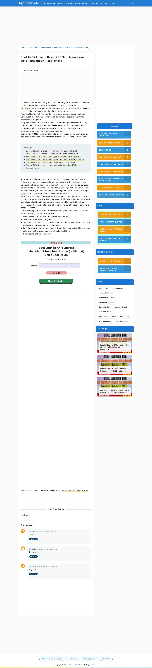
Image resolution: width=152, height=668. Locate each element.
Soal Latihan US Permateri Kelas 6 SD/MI (111, 179)
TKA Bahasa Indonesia (107, 316)
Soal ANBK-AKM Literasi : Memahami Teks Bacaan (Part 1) (52, 151)
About (44, 659)
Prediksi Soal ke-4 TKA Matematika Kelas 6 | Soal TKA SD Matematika (114, 391)
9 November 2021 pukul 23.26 (48, 549)
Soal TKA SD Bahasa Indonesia (108, 135)
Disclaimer (72, 659)
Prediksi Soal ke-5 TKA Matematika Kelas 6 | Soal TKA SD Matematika (114, 370)
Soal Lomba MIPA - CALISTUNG (112, 195)
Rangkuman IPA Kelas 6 (110, 261)
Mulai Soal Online (56, 281)
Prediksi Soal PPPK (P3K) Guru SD (110, 239)
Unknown (33, 531)
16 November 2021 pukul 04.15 (48, 566)
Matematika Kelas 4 (106, 293)
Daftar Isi (106, 659)
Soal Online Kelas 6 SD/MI (111, 171)
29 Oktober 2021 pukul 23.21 (47, 532)
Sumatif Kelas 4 (105, 307)
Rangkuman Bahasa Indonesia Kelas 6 (108, 269)
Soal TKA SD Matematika (110, 143)
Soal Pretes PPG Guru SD (111, 222)
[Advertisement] (76, 26)
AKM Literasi (103, 288)
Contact (57, 659)
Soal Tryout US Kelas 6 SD (111, 188)
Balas (34, 539)
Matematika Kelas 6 (106, 302)
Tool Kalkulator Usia (110, 215)
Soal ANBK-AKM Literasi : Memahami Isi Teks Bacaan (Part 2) (53, 153)
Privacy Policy (89, 659)
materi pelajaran (122, 321)
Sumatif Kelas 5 (121, 307)
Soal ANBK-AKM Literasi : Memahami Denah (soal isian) (50, 162)
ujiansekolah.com (28, 108)
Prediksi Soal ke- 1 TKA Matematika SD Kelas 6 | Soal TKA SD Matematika (114, 347)
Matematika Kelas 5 (106, 298)
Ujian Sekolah (78, 665)
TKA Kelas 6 (124, 316)
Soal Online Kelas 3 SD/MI (111, 157)
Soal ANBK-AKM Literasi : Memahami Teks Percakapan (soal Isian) (55, 159)
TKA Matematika (105, 321)
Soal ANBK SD (105, 150)
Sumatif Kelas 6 (105, 312)
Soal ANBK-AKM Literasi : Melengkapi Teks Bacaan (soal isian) (53, 156)
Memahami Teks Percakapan (75, 490)
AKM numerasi (118, 288)
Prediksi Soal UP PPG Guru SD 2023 (112, 230)
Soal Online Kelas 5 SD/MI (111, 164)
